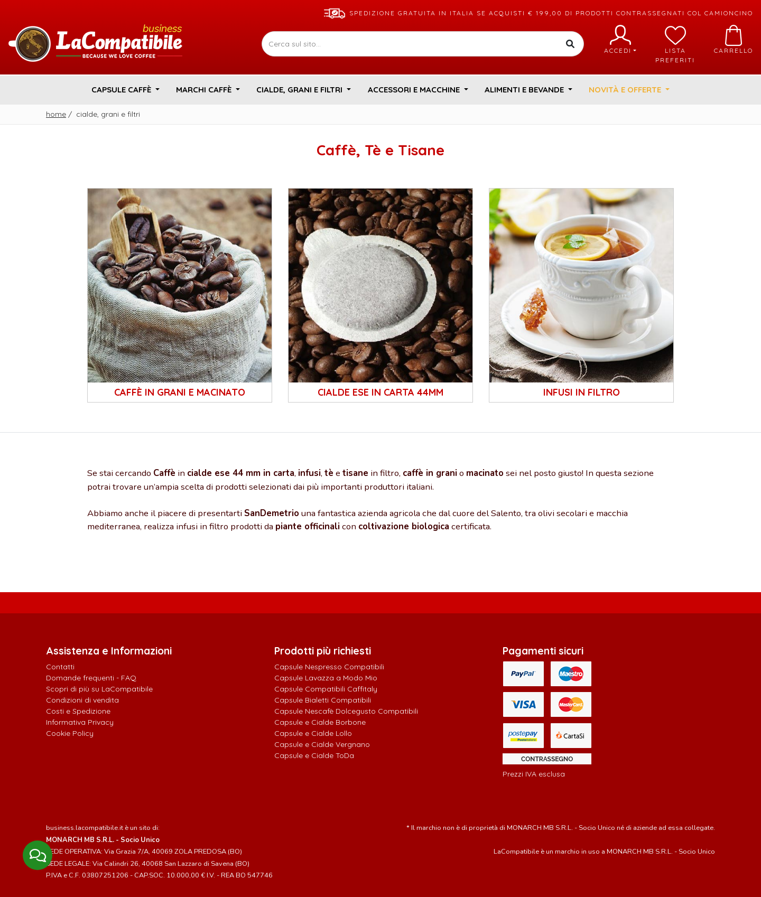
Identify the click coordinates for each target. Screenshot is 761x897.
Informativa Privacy (80, 722)
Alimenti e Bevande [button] (525, 90)
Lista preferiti (675, 44)
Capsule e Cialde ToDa (314, 755)
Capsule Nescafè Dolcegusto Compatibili (346, 711)
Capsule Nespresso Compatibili (329, 666)
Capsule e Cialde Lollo (313, 733)
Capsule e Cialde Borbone (320, 722)
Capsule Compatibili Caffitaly (325, 689)
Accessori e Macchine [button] (415, 90)
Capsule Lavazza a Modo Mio (325, 678)
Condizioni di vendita (82, 700)
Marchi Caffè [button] (205, 90)
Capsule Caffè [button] (122, 90)
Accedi (620, 39)
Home (56, 114)
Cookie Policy (70, 733)
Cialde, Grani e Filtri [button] (300, 90)
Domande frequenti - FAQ (91, 678)
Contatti (60, 666)
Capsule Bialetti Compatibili (322, 700)
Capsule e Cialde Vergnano (322, 744)
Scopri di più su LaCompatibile (99, 689)
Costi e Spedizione (78, 711)
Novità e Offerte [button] (626, 90)
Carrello (733, 39)
